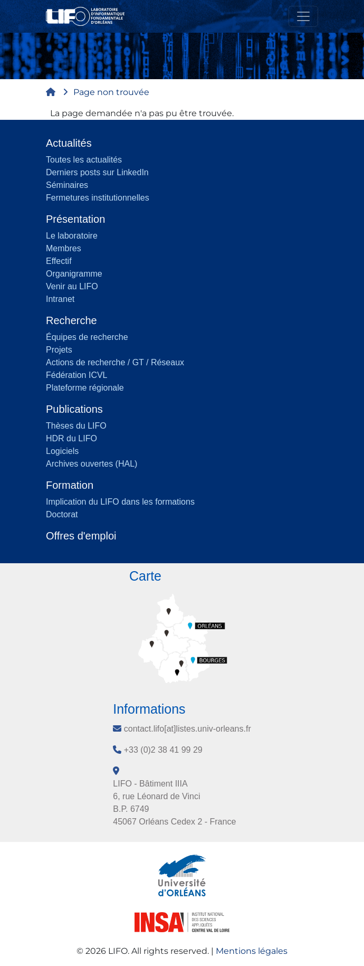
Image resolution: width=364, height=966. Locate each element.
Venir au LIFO (72, 286)
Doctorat (62, 514)
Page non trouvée (111, 92)
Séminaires (67, 185)
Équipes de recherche (87, 337)
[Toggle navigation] (303, 16)
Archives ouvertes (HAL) (91, 463)
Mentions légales (252, 951)
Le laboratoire (72, 235)
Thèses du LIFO (76, 425)
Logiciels (62, 451)
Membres (63, 248)
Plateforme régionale (85, 387)
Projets (59, 349)
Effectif (59, 261)
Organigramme (74, 273)
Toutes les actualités (84, 159)
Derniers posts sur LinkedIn (97, 172)
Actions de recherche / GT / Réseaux (115, 362)
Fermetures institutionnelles (97, 197)
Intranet (60, 299)
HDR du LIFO (71, 438)
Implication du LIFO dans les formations (120, 501)
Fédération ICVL (77, 375)
